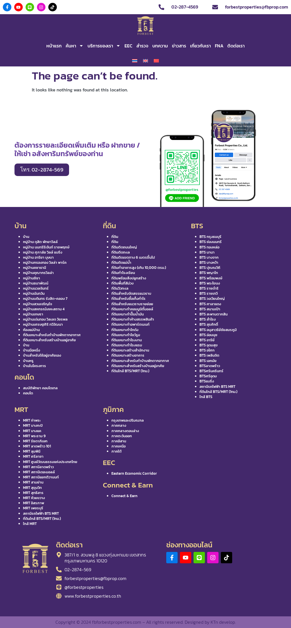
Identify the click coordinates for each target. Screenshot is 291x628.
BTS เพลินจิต (209, 355)
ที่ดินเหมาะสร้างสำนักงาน (130, 350)
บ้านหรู (28, 360)
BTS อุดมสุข (208, 345)
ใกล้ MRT (30, 523)
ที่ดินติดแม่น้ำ (121, 262)
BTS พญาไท (208, 272)
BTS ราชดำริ (209, 288)
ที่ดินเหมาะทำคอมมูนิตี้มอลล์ (132, 309)
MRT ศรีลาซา (33, 456)
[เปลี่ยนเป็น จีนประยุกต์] (156, 61)
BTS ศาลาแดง (210, 304)
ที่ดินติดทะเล (120, 252)
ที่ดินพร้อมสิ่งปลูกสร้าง (128, 278)
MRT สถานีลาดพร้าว (38, 467)
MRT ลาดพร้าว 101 (37, 446)
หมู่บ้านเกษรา (33, 314)
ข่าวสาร (179, 45)
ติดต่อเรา (236, 45)
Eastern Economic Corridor (134, 473)
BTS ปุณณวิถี (209, 267)
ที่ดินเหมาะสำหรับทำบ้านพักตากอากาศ (52, 335)
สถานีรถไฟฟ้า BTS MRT (217, 386)
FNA (219, 45)
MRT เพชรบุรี (33, 508)
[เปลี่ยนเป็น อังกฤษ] (145, 61)
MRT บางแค (32, 431)
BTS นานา (207, 252)
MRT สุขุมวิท (32, 487)
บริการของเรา (104, 46)
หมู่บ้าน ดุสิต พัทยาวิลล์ (40, 241)
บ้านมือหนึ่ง (31, 350)
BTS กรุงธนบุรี (210, 236)
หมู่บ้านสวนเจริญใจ (37, 304)
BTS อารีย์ (207, 340)
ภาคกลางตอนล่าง (125, 431)
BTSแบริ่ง (206, 381)
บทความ (160, 45)
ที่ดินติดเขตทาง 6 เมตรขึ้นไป (133, 257)
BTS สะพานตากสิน (213, 314)
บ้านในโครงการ (34, 366)
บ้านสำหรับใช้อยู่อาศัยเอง (42, 355)
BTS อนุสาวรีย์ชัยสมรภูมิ (218, 329)
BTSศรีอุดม (208, 376)
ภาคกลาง (118, 425)
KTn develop (223, 622)
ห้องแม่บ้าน (31, 329)
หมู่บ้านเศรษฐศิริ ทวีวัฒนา (43, 324)
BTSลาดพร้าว (209, 366)
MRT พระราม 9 (34, 436)
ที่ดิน (114, 236)
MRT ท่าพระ (32, 420)
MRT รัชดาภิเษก (35, 441)
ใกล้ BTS (205, 396)
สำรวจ (142, 45)
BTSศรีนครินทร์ (211, 371)
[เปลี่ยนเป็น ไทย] (134, 61)
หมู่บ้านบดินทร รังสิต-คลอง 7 (45, 298)
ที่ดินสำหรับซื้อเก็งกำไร (128, 298)
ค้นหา (75, 46)
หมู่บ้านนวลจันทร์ (36, 288)
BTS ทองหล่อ (209, 247)
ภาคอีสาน (118, 441)
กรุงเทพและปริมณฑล (127, 420)
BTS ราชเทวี (208, 293)
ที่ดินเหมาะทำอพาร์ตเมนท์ (130, 324)
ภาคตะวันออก (121, 436)
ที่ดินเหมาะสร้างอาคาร (127, 355)
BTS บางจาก (209, 257)
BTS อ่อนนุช (208, 335)
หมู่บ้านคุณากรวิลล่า (38, 272)
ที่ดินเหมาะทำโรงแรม (126, 345)
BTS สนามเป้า (209, 309)
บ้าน (26, 236)
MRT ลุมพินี (31, 451)
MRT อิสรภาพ (33, 503)
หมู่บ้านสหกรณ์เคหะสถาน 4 (44, 309)
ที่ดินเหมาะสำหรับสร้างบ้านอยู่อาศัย (49, 340)
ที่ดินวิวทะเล (119, 288)
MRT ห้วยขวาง (34, 498)
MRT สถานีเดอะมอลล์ (39, 472)
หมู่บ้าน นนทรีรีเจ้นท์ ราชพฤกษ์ (46, 247)
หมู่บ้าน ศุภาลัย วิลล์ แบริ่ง (42, 252)
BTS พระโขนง (209, 283)
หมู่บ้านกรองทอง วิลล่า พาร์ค (44, 262)
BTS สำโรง (207, 319)
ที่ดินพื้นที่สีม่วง (122, 283)
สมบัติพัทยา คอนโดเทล (40, 388)
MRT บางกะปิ (33, 425)
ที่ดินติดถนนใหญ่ (124, 247)
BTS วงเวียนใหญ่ (212, 298)
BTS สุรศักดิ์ (208, 324)
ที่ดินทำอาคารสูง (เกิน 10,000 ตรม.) (138, 267)
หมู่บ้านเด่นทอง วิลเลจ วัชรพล (45, 319)
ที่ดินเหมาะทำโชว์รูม (125, 335)
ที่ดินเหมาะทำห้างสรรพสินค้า (132, 319)
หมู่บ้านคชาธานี (34, 267)
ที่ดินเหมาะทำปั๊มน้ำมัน (127, 314)
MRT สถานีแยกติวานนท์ (41, 477)
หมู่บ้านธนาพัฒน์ (35, 283)
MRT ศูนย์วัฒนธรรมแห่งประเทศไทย (50, 461)
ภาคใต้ (116, 451)
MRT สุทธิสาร (33, 492)
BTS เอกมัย (208, 360)
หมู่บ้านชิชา (31, 278)
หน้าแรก (54, 45)
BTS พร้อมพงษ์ (210, 278)
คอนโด (28, 393)
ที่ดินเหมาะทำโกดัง (124, 329)
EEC (128, 45)
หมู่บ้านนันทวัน (34, 293)
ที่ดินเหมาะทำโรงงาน (126, 340)
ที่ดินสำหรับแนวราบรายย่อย (132, 304)
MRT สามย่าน (33, 482)
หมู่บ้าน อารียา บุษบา (38, 257)
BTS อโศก (207, 350)
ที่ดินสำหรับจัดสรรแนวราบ (131, 293)
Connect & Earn (124, 496)
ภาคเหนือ (118, 446)
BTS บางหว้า (208, 262)
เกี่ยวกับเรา (200, 45)
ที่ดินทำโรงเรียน (123, 272)
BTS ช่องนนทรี (210, 241)
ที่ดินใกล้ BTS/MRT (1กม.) (130, 371)
